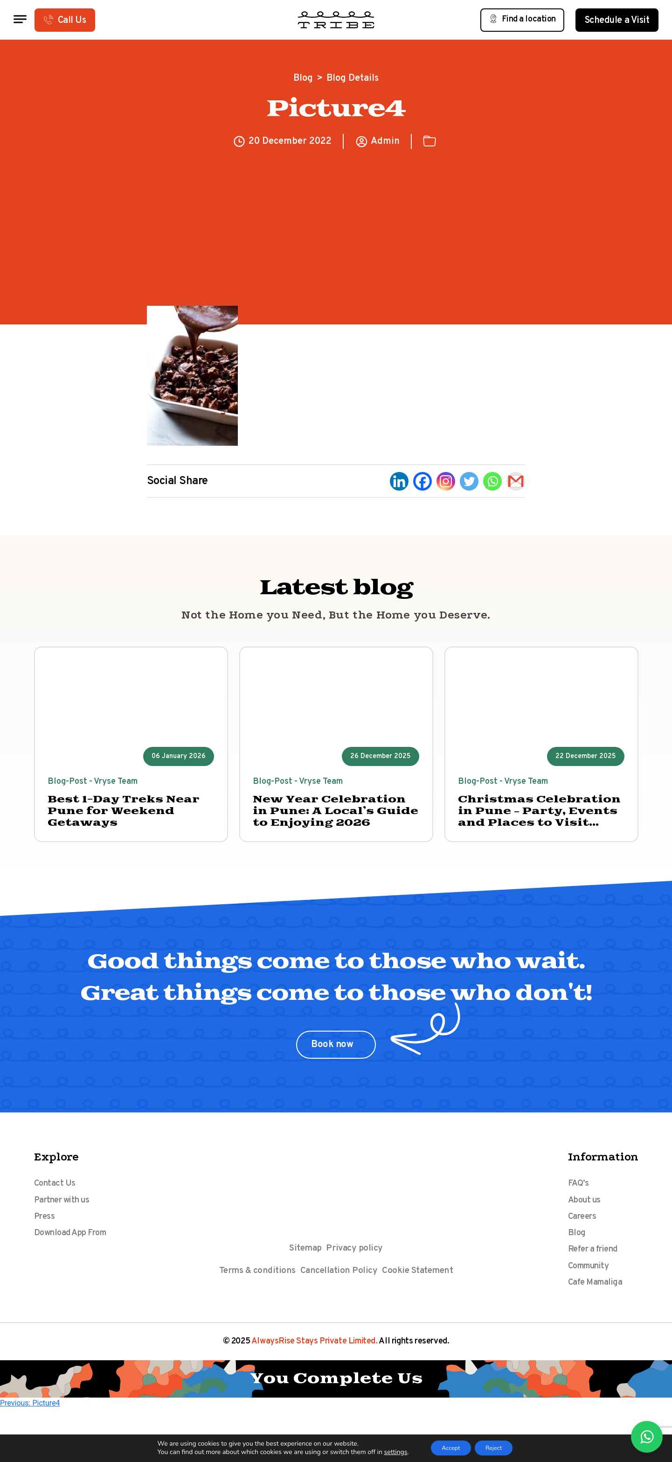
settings (387, 1452)
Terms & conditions (255, 1279)
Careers (584, 1229)
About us (586, 1210)
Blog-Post (70, 784)
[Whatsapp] (492, 481)
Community (592, 1285)
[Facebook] (422, 481)
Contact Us (56, 1191)
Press (45, 1229)
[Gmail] (515, 481)
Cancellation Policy (338, 1279)
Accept (447, 1447)
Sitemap (304, 1256)
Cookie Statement (419, 1279)
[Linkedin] (399, 481)
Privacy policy (355, 1256)
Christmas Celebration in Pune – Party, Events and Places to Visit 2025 (541, 816)
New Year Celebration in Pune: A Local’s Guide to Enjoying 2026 (333, 816)
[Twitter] (469, 481)
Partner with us (65, 1210)
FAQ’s (579, 1191)
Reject (498, 1447)
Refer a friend (596, 1266)
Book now (333, 1052)
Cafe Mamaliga (599, 1303)
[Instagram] (445, 481)
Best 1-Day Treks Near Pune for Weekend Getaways (123, 816)
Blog (303, 78)
